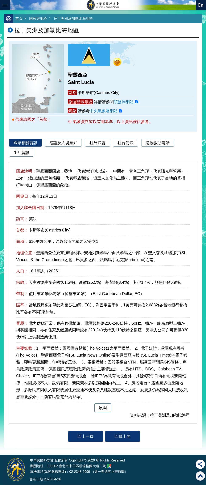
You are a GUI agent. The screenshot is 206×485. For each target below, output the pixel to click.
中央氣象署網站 (104, 111)
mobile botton (5, 5)
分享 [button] (200, 464)
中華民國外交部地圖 (109, 466)
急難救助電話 (158, 143)
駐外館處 (98, 143)
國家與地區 (38, 19)
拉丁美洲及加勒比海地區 (73, 19)
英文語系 (201, 5)
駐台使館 (125, 143)
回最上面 (123, 436)
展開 (103, 408)
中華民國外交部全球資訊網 (103, 5)
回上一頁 (86, 436)
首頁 (18, 19)
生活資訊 (21, 152)
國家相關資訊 (25, 143)
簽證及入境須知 (63, 143)
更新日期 (36, 479)
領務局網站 (124, 102)
